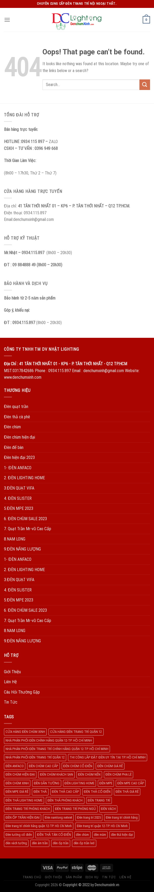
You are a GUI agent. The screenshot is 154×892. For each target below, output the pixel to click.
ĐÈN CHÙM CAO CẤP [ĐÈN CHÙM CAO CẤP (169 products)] (43, 766)
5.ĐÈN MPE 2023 (18, 508)
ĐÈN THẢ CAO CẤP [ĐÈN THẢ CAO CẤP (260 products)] (65, 792)
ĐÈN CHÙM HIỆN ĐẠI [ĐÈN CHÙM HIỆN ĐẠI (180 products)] (20, 774)
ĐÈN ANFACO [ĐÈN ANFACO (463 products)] (15, 766)
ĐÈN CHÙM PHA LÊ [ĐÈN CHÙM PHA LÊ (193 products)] (118, 774)
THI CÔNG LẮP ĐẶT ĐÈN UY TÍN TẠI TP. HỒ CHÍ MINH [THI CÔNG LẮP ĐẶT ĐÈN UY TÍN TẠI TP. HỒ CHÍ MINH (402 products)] (107, 757)
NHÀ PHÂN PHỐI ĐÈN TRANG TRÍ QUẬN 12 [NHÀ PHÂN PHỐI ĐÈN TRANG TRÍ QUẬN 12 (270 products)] (35, 757)
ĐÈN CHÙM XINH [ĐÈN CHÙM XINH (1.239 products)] (17, 783)
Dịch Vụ (92, 877)
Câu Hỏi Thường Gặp (22, 692)
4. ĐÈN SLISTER (18, 498)
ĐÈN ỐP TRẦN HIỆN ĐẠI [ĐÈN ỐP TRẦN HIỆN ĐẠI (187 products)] (23, 817)
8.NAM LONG (14, 539)
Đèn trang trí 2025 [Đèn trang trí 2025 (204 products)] (89, 817)
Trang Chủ (32, 877)
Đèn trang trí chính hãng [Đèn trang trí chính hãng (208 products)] (122, 817)
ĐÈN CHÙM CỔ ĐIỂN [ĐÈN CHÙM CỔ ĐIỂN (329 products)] (77, 766)
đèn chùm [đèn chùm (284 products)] (82, 835)
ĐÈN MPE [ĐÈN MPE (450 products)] (105, 783)
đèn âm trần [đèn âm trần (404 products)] (40, 843)
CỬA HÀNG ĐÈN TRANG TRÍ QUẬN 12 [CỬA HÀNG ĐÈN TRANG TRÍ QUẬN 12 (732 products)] (76, 732)
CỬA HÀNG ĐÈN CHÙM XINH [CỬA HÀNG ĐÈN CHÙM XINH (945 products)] (25, 732)
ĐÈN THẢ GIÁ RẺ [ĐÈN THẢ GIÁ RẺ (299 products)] (127, 792)
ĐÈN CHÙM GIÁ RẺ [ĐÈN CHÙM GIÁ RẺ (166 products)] (110, 766)
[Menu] (7, 19)
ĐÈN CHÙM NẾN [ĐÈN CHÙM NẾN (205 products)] (89, 774)
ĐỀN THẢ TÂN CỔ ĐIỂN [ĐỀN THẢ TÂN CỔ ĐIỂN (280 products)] (54, 835)
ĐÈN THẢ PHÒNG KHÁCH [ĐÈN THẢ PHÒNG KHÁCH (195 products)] (65, 800)
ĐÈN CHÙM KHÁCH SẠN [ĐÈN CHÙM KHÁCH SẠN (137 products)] (56, 774)
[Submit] (144, 84)
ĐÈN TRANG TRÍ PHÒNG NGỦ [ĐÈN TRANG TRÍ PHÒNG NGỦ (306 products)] (75, 809)
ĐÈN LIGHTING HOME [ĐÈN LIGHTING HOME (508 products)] (79, 783)
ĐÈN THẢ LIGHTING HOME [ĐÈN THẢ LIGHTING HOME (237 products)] (24, 800)
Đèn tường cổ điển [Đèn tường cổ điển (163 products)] (19, 835)
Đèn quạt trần (16, 406)
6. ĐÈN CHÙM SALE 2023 (25, 518)
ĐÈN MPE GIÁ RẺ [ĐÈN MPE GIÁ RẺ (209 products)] (17, 792)
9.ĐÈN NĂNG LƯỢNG (22, 549)
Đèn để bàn (13, 447)
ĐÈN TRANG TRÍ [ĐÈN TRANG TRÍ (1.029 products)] (99, 800)
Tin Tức (10, 702)
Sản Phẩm (74, 877)
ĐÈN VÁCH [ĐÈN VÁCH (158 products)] (108, 809)
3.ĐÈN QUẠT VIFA (19, 488)
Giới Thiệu (12, 671)
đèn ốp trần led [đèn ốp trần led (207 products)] (84, 843)
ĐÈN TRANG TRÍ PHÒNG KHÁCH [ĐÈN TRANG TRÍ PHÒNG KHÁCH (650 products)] (28, 809)
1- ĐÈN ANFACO (17, 467)
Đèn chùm (12, 426)
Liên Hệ (10, 681)
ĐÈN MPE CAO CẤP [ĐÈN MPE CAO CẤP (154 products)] (130, 783)
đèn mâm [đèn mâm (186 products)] (100, 835)
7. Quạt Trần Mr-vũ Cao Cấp (27, 528)
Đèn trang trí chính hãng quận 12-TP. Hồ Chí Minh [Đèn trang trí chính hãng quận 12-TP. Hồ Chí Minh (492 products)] (39, 826)
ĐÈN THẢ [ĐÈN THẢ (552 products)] (40, 792)
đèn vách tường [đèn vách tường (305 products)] (16, 843)
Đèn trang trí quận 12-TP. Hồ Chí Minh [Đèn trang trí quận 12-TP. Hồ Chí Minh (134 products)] (102, 826)
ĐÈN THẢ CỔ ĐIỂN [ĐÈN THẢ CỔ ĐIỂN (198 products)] (97, 792)
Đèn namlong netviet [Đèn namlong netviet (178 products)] (58, 817)
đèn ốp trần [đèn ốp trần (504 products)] (61, 843)
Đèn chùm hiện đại (19, 437)
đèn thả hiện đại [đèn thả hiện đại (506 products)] (122, 835)
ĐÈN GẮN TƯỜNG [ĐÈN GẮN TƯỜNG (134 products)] (46, 783)
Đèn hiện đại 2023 (19, 457)
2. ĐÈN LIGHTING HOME (24, 477)
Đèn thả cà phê (17, 416)
